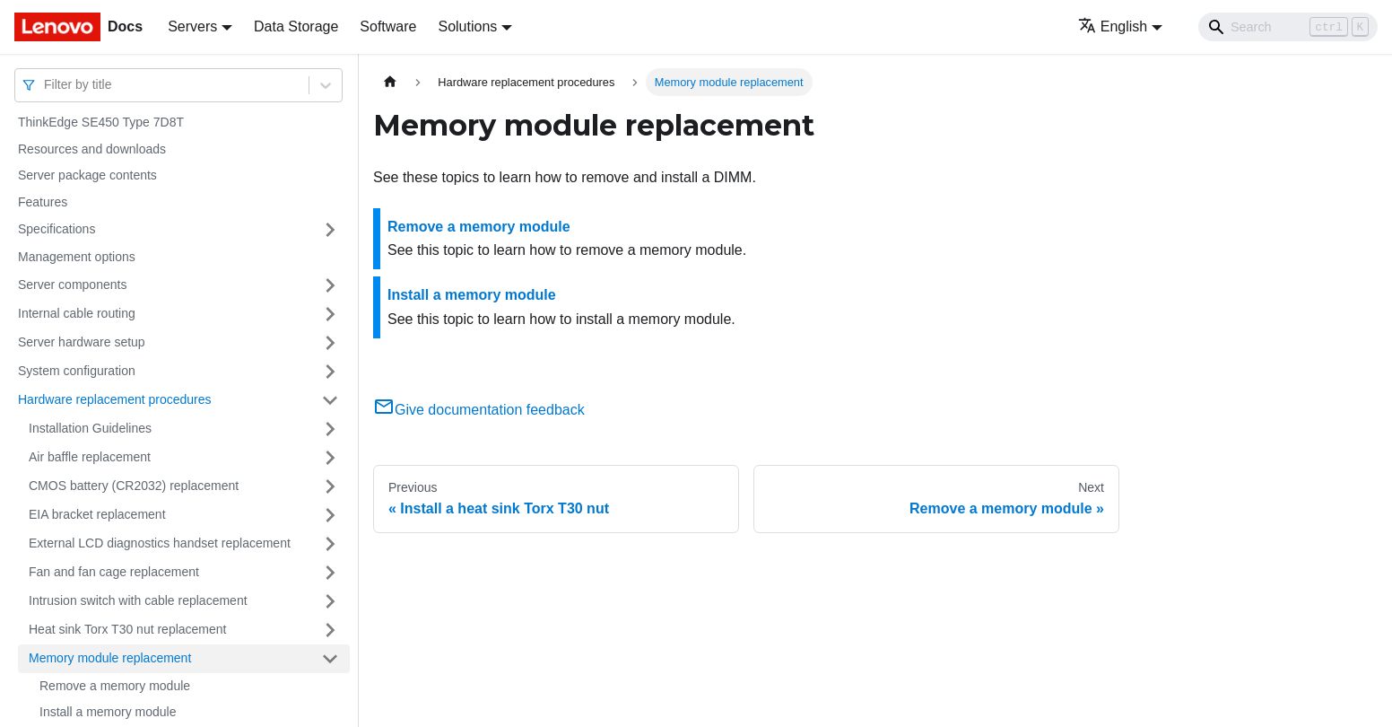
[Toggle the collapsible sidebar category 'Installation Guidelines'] (330, 429)
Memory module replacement (110, 658)
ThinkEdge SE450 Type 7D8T (101, 122)
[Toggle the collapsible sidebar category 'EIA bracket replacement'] (330, 515)
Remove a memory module (114, 686)
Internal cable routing (76, 313)
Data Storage (296, 26)
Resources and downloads (92, 149)
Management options (76, 257)
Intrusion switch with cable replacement (138, 600)
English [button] (1112, 26)
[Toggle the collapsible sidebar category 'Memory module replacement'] (330, 658)
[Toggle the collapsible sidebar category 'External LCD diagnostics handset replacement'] (330, 544)
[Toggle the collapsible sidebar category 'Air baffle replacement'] (330, 457)
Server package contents (87, 175)
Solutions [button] (467, 26)
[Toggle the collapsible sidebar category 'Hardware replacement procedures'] (330, 400)
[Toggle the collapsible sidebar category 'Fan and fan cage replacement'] (330, 572)
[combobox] (46, 84)
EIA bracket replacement (97, 514)
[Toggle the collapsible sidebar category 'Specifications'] (330, 229)
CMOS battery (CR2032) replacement (134, 485)
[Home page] (390, 82)
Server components (72, 284)
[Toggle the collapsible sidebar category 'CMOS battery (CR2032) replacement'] (330, 486)
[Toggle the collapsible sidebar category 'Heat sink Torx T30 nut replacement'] (330, 630)
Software (388, 26)
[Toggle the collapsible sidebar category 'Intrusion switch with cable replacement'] (330, 601)
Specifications (56, 229)
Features (42, 202)
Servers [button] (192, 26)
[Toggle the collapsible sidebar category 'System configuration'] (330, 371)
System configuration (76, 371)
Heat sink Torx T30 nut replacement (128, 629)
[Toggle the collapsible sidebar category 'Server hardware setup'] (330, 342)
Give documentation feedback (479, 409)
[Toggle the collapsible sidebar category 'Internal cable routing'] (330, 314)
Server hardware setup (81, 342)
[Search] (1288, 27)
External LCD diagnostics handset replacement (160, 543)
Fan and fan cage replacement (114, 572)
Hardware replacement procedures (115, 399)
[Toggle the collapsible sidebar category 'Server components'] (330, 285)
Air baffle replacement (90, 457)
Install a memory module (108, 712)
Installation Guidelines (90, 428)
